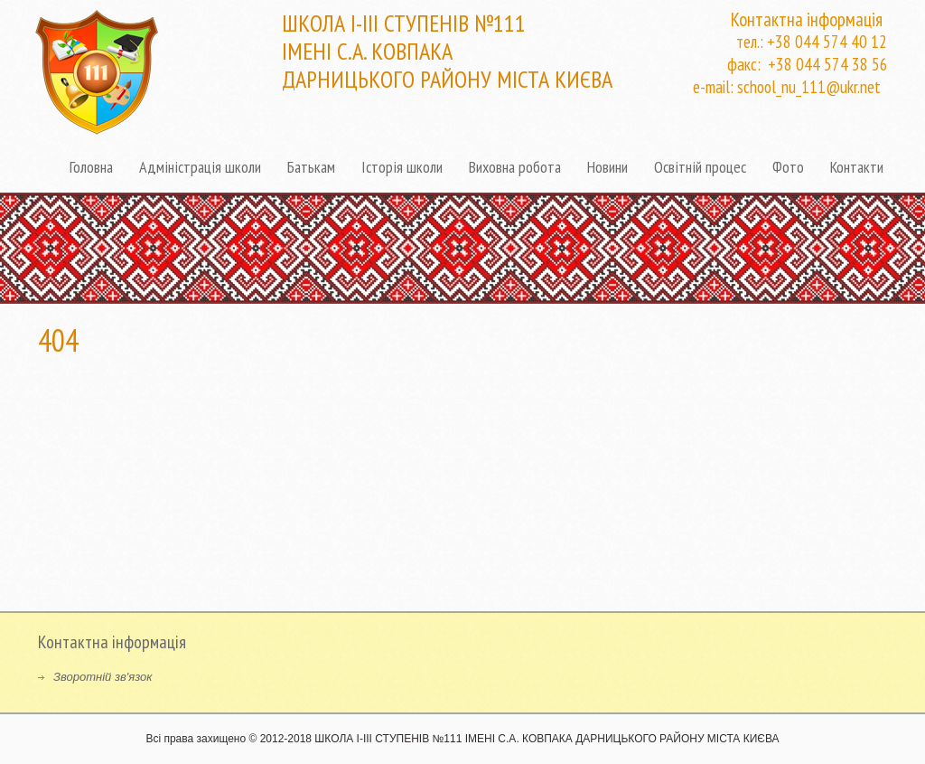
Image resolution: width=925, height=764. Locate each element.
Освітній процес (700, 166)
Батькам (311, 166)
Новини (607, 166)
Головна (91, 166)
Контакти (856, 166)
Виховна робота (515, 166)
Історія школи (402, 166)
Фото (788, 166)
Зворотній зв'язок (102, 677)
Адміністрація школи (200, 166)
